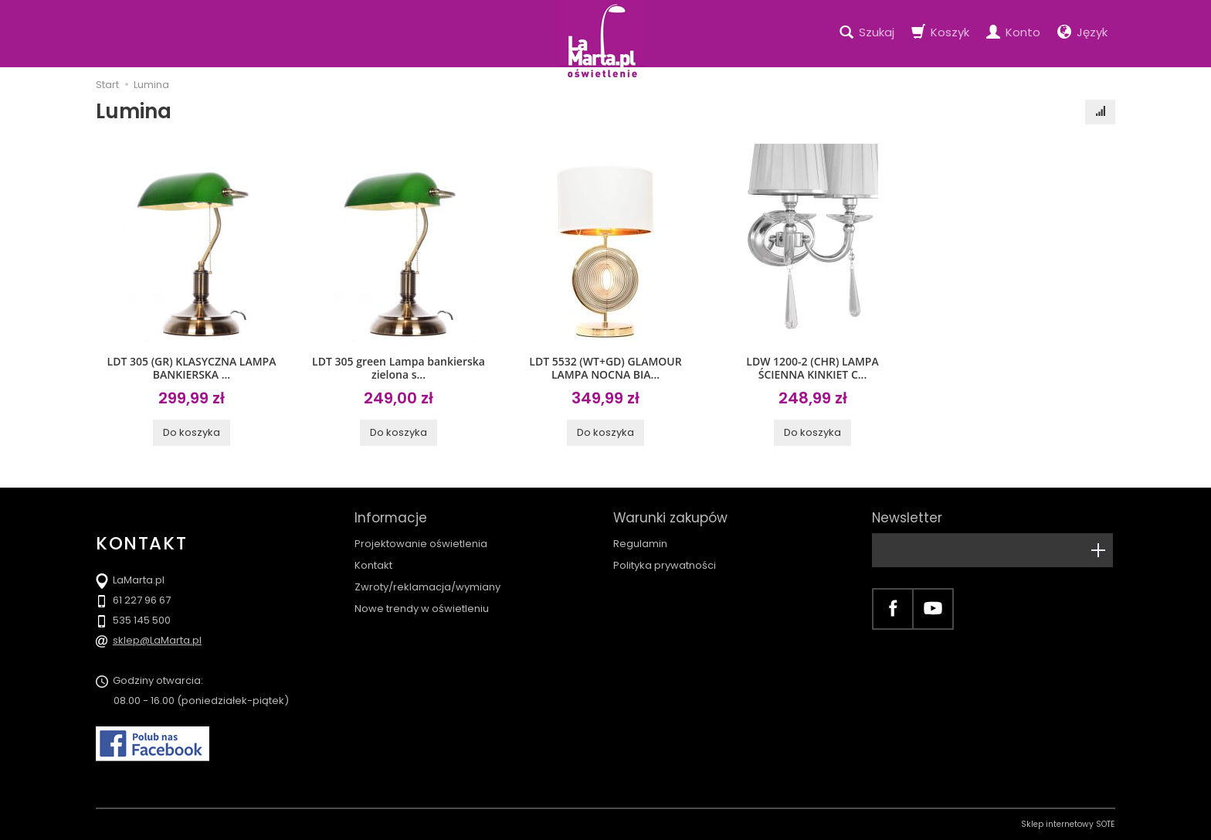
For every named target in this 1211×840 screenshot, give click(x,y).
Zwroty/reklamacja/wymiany (427, 587)
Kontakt (373, 565)
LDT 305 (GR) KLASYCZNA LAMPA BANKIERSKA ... (191, 368)
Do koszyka (191, 432)
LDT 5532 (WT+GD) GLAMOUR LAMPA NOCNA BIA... (605, 368)
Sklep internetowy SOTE (1068, 824)
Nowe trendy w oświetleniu (421, 608)
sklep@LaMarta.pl (157, 640)
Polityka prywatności (664, 565)
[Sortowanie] (1100, 112)
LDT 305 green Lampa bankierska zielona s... (398, 368)
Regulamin (640, 543)
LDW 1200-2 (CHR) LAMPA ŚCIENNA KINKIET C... (812, 368)
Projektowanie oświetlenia (420, 543)
